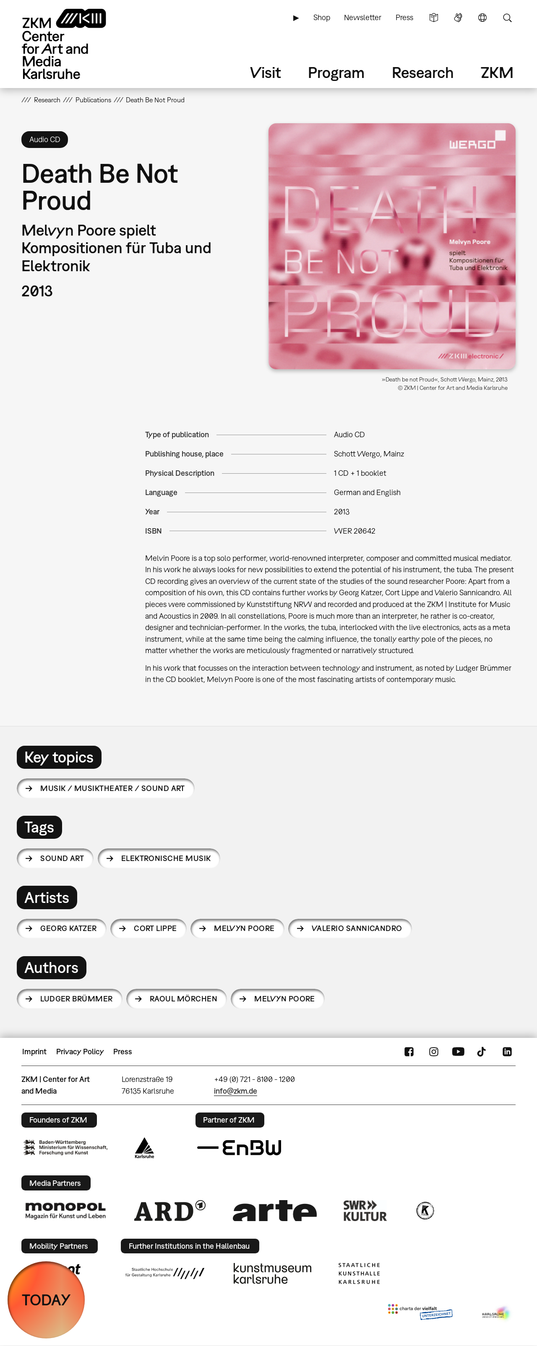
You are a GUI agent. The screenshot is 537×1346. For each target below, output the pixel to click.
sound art (62, 858)
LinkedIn (507, 1052)
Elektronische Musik (166, 858)
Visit (265, 72)
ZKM (497, 72)
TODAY (46, 1300)
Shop (321, 17)
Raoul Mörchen (183, 998)
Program (336, 72)
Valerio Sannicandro (357, 928)
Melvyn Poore (244, 928)
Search (507, 18)
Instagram (433, 1052)
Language (482, 18)
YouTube (458, 1052)
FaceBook (409, 1052)
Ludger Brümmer (76, 998)
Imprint (34, 1051)
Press (404, 17)
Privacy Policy (80, 1051)
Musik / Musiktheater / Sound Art (112, 788)
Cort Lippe (155, 928)
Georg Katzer (68, 928)
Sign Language (458, 18)
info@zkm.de (235, 1091)
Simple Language (433, 18)
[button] (392, 246)
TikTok (482, 1052)
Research (423, 72)
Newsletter (362, 17)
